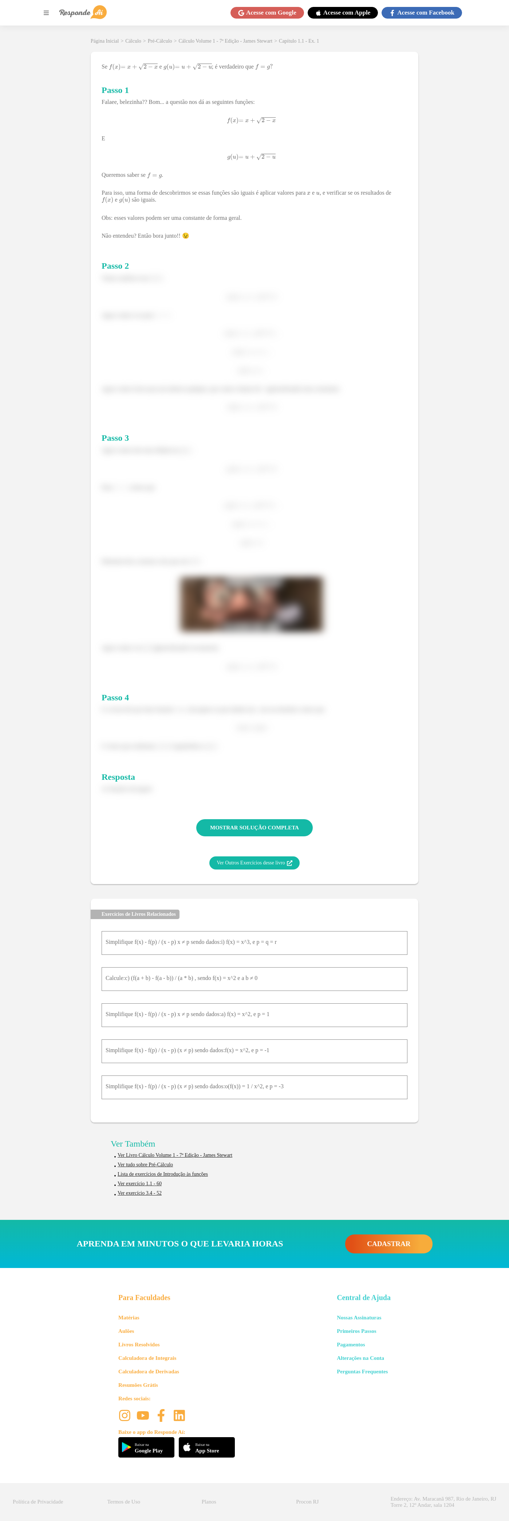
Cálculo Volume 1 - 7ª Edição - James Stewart (226, 41)
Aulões (126, 1331)
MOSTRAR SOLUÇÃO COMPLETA (254, 827)
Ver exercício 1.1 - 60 (140, 1183)
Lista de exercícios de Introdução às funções (163, 1174)
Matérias (128, 1317)
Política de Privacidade (38, 1502)
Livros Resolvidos (139, 1344)
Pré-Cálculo (160, 41)
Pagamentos (351, 1344)
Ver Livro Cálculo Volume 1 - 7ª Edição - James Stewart (175, 1155)
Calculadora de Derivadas (148, 1371)
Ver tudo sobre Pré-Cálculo (145, 1164)
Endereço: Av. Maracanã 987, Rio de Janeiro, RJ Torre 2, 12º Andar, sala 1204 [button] (443, 1502)
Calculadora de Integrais (147, 1358)
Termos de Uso (123, 1502)
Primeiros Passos (356, 1331)
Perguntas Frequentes (362, 1371)
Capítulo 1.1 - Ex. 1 (299, 41)
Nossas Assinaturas (359, 1317)
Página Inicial (105, 41)
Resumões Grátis (138, 1385)
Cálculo (133, 41)
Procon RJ (307, 1502)
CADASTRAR (388, 1244)
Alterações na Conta (360, 1358)
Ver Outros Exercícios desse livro (254, 863)
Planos (209, 1502)
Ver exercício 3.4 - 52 (140, 1193)
